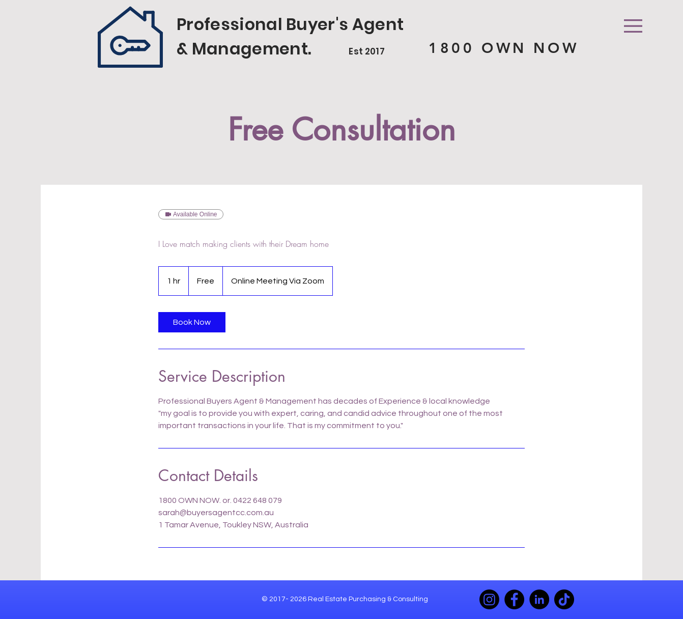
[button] (633, 26)
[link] (191, 322)
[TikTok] (564, 599)
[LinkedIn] (539, 599)
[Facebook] (514, 599)
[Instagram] (489, 599)
